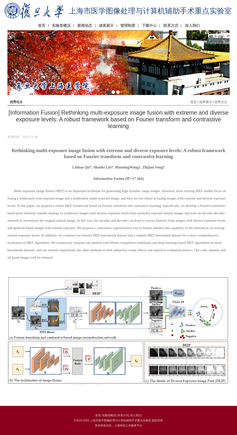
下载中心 (149, 26)
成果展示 (106, 26)
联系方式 (170, 26)
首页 (41, 26)
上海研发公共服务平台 (128, 425)
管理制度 (127, 26)
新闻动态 (84, 26)
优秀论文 (220, 102)
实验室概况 (61, 26)
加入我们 (192, 26)
